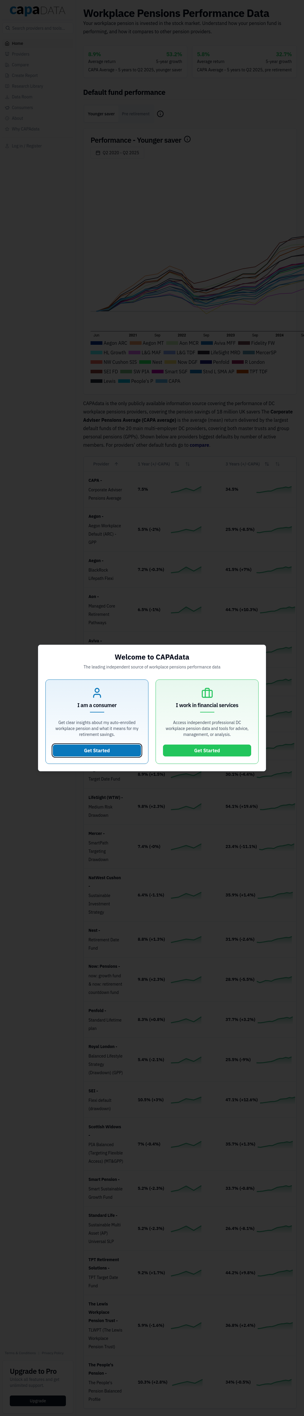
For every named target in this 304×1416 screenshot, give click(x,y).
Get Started (97, 750)
